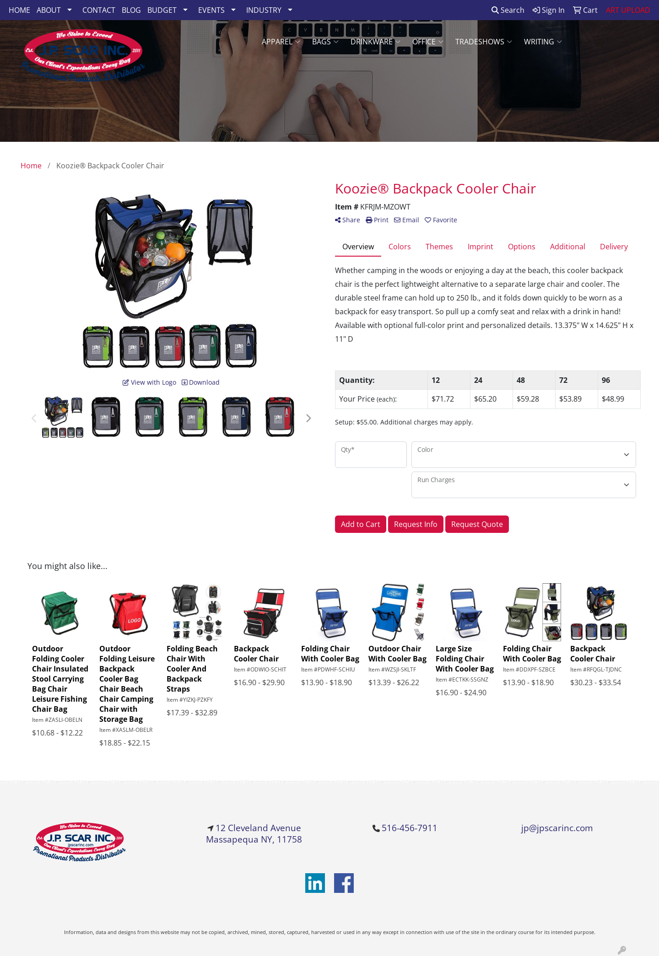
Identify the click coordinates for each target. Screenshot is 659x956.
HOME (19, 10)
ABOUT (49, 10)
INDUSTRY (263, 10)
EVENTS (211, 10)
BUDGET (162, 10)
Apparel (281, 41)
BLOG (131, 10)
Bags (325, 41)
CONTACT (98, 10)
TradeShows (483, 41)
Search (508, 10)
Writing (543, 41)
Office (427, 41)
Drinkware (375, 41)
